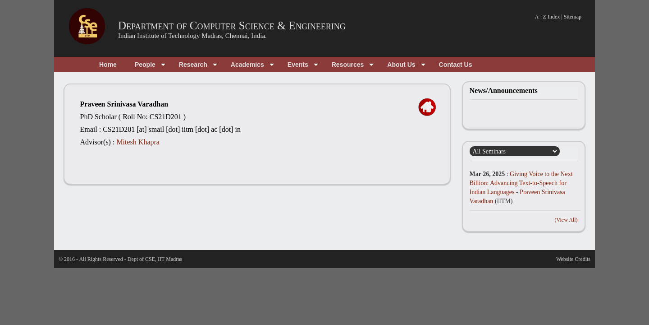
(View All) (566, 220)
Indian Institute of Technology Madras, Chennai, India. (192, 35)
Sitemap (572, 17)
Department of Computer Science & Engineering (232, 25)
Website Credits (573, 259)
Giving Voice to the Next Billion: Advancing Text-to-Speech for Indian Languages (521, 183)
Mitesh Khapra (138, 142)
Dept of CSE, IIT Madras (155, 259)
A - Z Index (547, 17)
